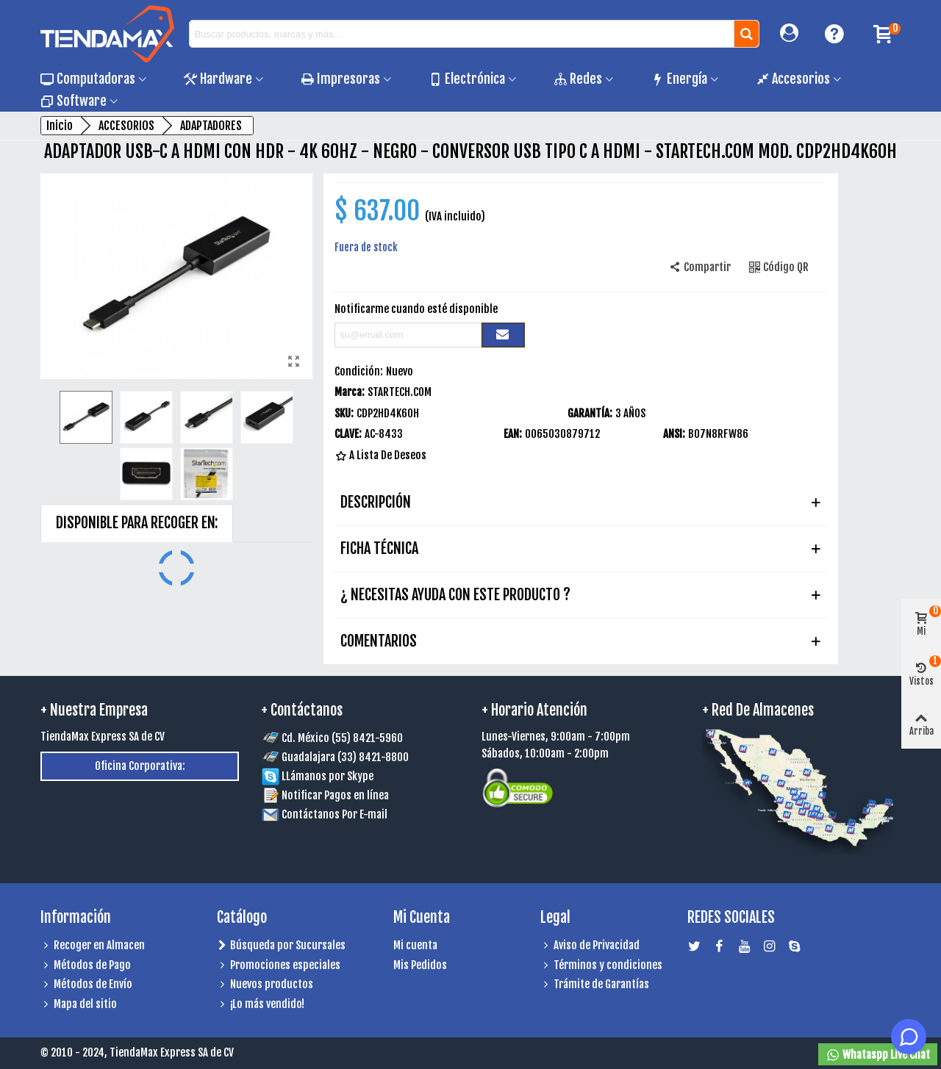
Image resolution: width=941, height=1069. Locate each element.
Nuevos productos (265, 984)
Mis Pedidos (420, 965)
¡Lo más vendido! (260, 1004)
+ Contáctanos (302, 710)
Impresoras (340, 79)
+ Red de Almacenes (758, 710)
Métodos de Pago (85, 965)
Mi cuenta (415, 945)
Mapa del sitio (78, 1004)
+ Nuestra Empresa (94, 710)
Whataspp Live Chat (878, 1055)
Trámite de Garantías (594, 984)
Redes (578, 79)
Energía (679, 79)
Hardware (218, 79)
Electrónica (467, 79)
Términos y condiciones (601, 965)
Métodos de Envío (86, 984)
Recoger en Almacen (92, 945)
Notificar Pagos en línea (335, 795)
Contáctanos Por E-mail (334, 814)
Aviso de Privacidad (590, 945)
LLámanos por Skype (317, 776)
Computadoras (87, 79)
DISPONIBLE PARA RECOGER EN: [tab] (137, 523)
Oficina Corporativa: (140, 766)
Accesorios (793, 79)
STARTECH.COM (400, 392)
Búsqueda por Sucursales (281, 945)
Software (73, 101)
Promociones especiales (278, 965)
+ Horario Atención (534, 710)
